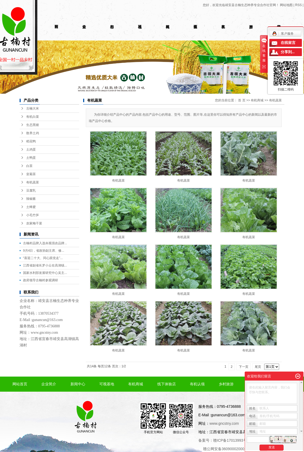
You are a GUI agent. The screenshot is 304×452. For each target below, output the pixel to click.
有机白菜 (32, 117)
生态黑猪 (32, 125)
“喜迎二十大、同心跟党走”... (43, 258)
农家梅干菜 (34, 223)
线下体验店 (166, 384)
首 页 (241, 100)
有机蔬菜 (32, 182)
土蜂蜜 (31, 207)
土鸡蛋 (31, 149)
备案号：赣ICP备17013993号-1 (224, 440)
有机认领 (197, 384)
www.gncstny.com (44, 333)
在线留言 (288, 43)
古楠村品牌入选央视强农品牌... (45, 243)
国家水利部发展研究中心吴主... (45, 273)
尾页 (258, 367)
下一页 (243, 367)
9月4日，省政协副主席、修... (43, 250)
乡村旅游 (226, 384)
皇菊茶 (31, 174)
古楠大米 (32, 108)
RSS (298, 5)
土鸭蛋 (31, 158)
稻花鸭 (31, 141)
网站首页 (19, 384)
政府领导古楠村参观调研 (40, 280)
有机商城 (257, 100)
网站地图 (286, 5)
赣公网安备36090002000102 (227, 449)
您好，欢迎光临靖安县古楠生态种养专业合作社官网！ (241, 5)
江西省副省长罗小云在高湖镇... (45, 265)
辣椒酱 (31, 199)
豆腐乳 (31, 190)
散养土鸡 (32, 133)
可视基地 (106, 384)
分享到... (288, 52)
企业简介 (48, 384)
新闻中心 (77, 384)
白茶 (29, 166)
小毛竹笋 (32, 215)
